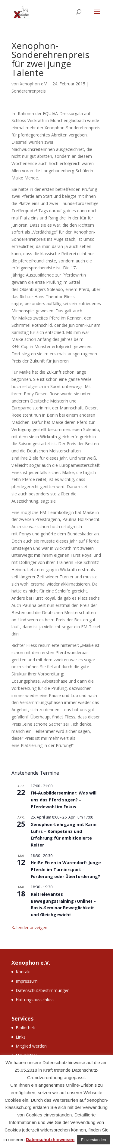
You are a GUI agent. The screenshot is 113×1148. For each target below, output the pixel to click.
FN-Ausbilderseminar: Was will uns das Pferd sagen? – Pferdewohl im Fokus (63, 799)
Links (21, 1037)
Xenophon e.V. (34, 84)
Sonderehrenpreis (28, 91)
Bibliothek (25, 1027)
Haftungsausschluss (35, 1000)
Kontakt (23, 972)
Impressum (27, 981)
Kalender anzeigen (29, 927)
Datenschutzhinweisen (50, 1139)
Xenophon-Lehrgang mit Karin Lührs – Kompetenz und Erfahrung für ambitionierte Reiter (63, 835)
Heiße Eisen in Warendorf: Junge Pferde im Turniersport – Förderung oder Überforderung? (66, 869)
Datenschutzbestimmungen (43, 990)
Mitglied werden (31, 1046)
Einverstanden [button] (93, 1139)
